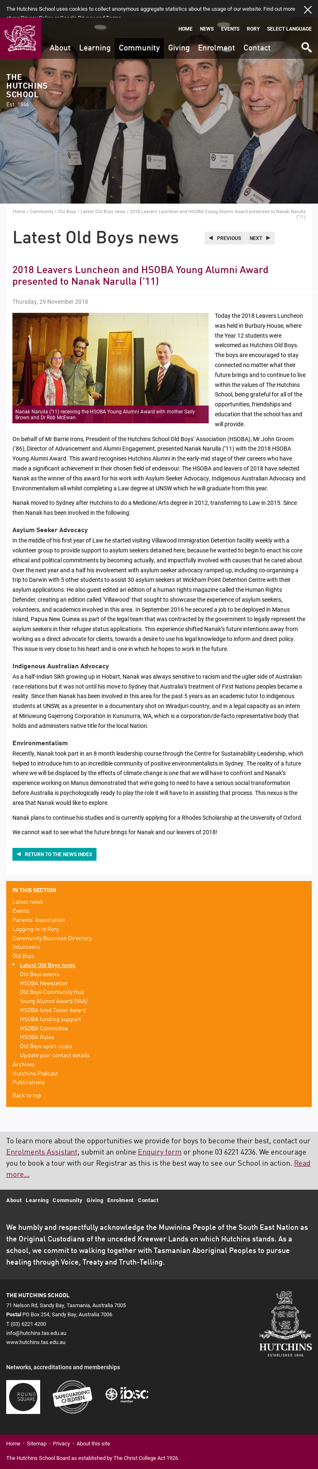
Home (185, 11)
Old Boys (67, 194)
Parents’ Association (38, 903)
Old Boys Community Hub (52, 975)
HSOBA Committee (44, 1011)
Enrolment (216, 31)
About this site (93, 1425)
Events (230, 11)
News (207, 11)
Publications (28, 1065)
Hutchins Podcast (35, 1056)
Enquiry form (160, 1135)
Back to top (26, 1078)
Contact (257, 31)
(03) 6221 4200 (28, 1306)
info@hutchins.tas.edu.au (36, 1315)
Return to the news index (58, 836)
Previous (229, 220)
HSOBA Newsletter (44, 966)
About (60, 31)
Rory (253, 11)
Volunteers (26, 930)
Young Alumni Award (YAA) (53, 984)
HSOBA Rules (37, 1020)
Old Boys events (40, 957)
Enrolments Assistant (41, 1135)
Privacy (61, 1425)
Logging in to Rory (35, 912)
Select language (289, 11)
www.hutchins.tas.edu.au (35, 1324)
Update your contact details (55, 1038)
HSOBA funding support (50, 1002)
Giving (179, 31)
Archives (23, 1047)
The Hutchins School (27, 73)
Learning (95, 31)
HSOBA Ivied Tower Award (53, 993)
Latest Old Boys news (103, 194)
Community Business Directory (52, 921)
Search (306, 27)
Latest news (27, 885)
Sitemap (36, 1425)
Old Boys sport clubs (46, 1029)
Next (256, 220)
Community (139, 31)
